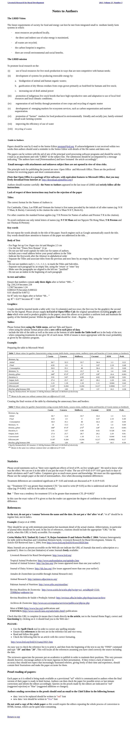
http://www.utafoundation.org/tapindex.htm (58, 560)
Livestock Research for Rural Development (26, 2)
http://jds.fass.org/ (43, 568)
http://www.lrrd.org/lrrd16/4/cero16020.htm (67, 542)
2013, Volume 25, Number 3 (110, 2)
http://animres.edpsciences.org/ (42, 579)
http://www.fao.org (33, 608)
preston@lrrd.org (66, 146)
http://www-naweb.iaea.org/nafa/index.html (43, 611)
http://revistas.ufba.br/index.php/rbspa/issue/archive (80, 597)
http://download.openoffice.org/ (57, 179)
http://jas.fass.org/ (45, 563)
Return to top (13, 717)
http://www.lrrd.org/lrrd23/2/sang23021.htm (32, 642)
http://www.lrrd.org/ (62, 555)
